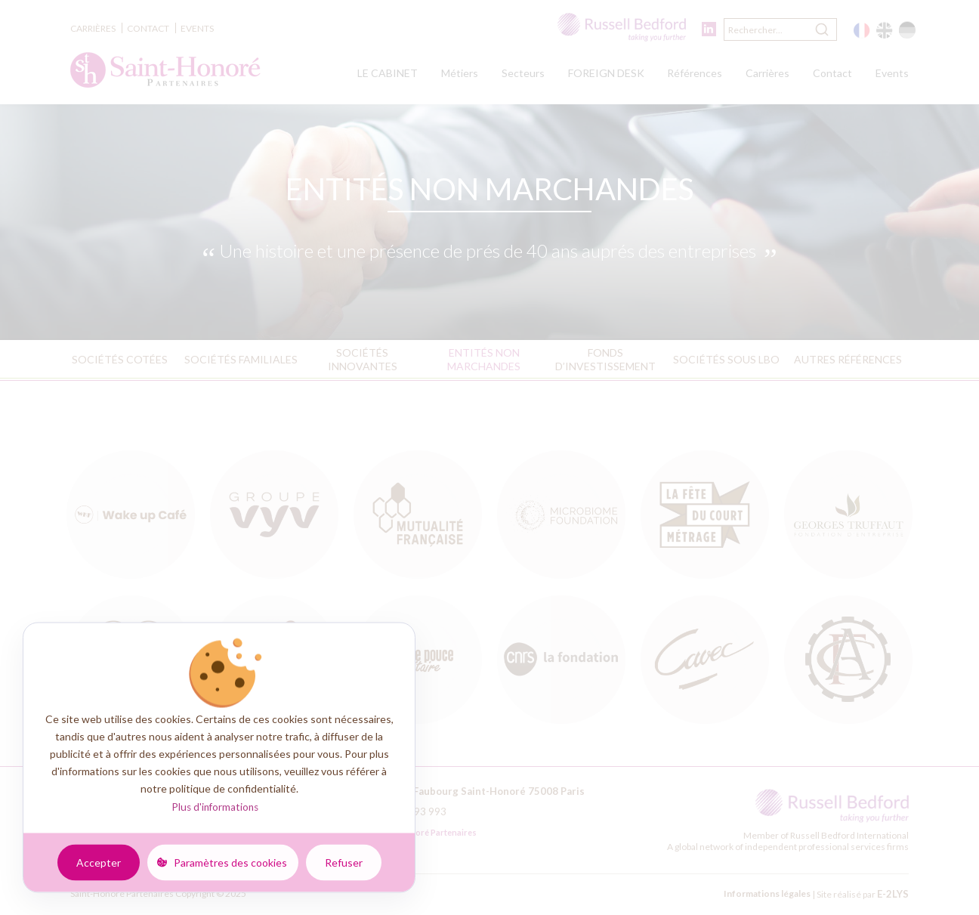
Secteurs (523, 72)
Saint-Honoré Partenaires (417, 832)
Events (197, 28)
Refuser (344, 861)
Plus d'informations (214, 807)
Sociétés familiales (241, 359)
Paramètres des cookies (230, 861)
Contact (148, 28)
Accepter (98, 861)
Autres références (848, 359)
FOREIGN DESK (606, 72)
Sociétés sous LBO (726, 359)
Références (694, 72)
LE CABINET (387, 72)
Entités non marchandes (483, 359)
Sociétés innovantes (362, 359)
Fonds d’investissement (605, 359)
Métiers (459, 72)
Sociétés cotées (120, 359)
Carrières (93, 28)
